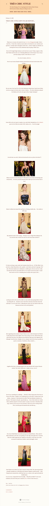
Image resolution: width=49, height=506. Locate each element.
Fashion (12, 485)
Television (27, 485)
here (30, 58)
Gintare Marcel (28, 502)
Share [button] (7, 483)
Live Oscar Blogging (30, 42)
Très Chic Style (20, 3)
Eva (40, 122)
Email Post (10, 483)
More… (30, 11)
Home (11, 11)
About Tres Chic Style (20, 11)
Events (9, 485)
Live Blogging (20, 485)
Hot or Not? (15, 485)
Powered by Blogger (24, 500)
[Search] (42, 3)
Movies (24, 485)
